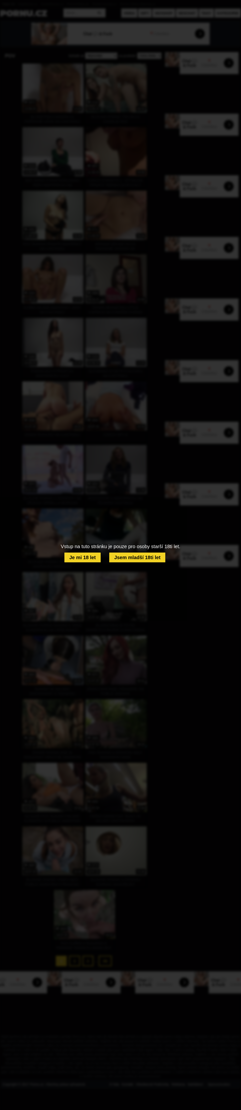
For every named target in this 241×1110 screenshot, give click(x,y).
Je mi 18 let (82, 557)
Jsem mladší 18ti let (137, 557)
